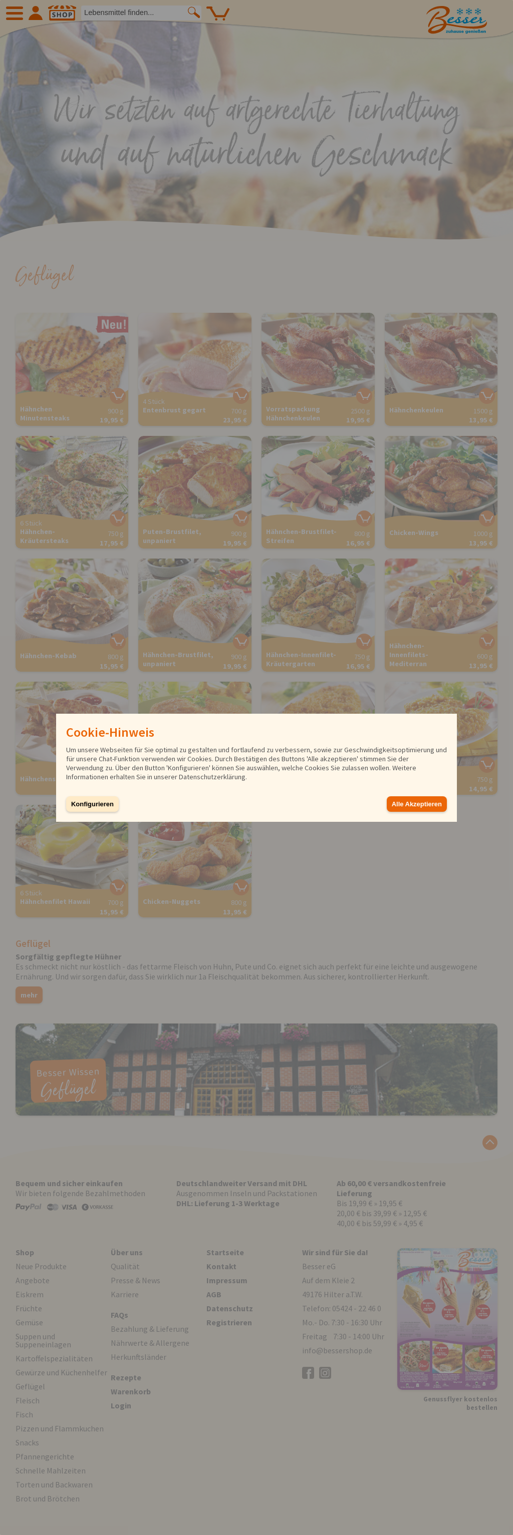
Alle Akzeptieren (417, 804)
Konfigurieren (92, 804)
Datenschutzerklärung (212, 776)
